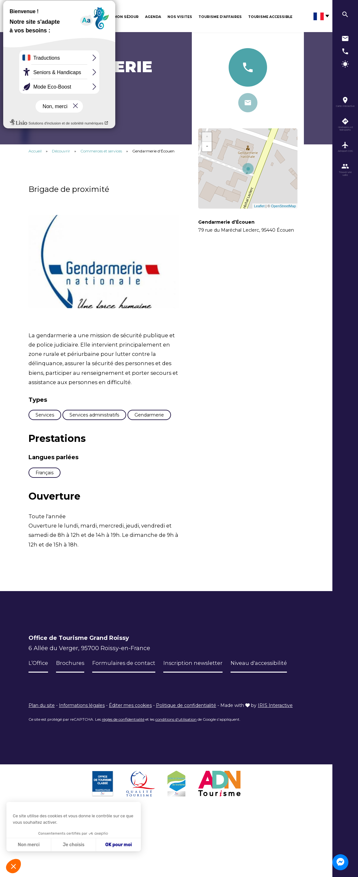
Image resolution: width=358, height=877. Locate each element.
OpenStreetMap (283, 206)
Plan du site (41, 763)
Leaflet (259, 206)
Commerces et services (101, 151)
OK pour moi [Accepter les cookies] (118, 844)
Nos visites (179, 17)
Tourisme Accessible (270, 17)
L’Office (39, 701)
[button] (13, 866)
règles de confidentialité (123, 777)
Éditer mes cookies (130, 763)
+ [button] (207, 137)
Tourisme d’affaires (220, 17)
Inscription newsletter (201, 701)
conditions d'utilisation (176, 777)
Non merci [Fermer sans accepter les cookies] (28, 844)
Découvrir (96, 17)
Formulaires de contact (128, 701)
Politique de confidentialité (186, 763)
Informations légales (82, 763)
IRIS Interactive (275, 763)
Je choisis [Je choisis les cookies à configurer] (74, 844)
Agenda (153, 17)
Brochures (72, 701)
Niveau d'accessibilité (59, 720)
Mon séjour (126, 17)
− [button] (207, 146)
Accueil (35, 151)
